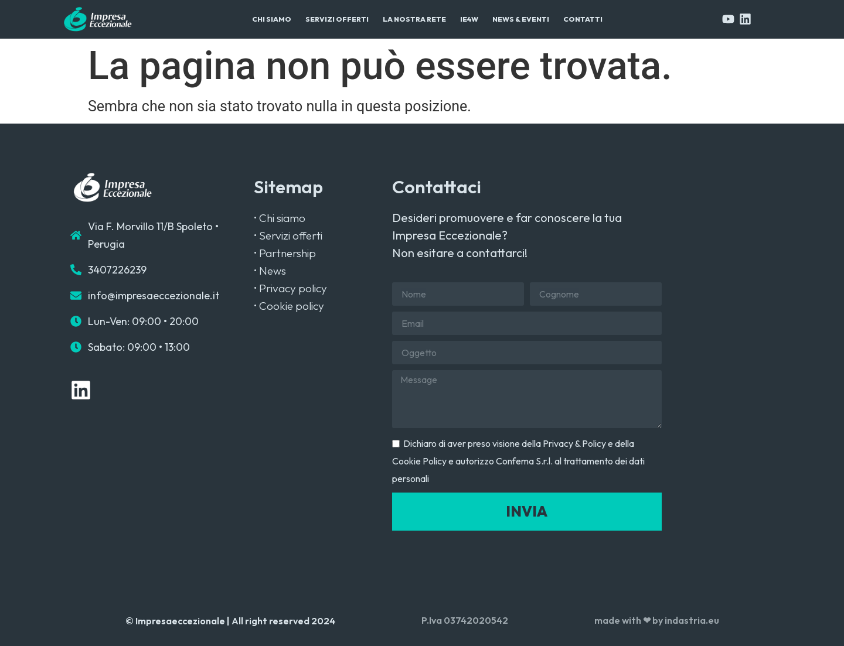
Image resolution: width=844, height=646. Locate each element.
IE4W (469, 19)
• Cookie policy (289, 306)
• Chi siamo (279, 218)
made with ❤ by (629, 620)
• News (270, 271)
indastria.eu (692, 620)
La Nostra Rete (414, 19)
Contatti (583, 19)
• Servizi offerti (288, 235)
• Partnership (285, 253)
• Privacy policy (290, 288)
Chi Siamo (271, 19)
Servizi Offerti (337, 19)
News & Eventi (520, 19)
